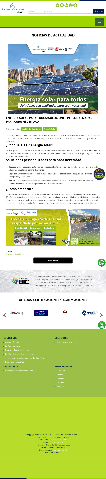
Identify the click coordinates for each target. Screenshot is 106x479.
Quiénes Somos (12, 342)
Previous (5, 315)
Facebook (61, 370)
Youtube (60, 382)
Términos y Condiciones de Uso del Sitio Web (24, 358)
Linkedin (60, 378)
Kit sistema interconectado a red (19, 370)
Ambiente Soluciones (15, 254)
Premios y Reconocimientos (17, 350)
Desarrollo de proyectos (67, 342)
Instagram (61, 386)
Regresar (53, 260)
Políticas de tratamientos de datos (19, 354)
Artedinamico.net (60, 450)
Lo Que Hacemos (12, 346)
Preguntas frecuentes (14, 362)
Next (101, 315)
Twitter (60, 374)
